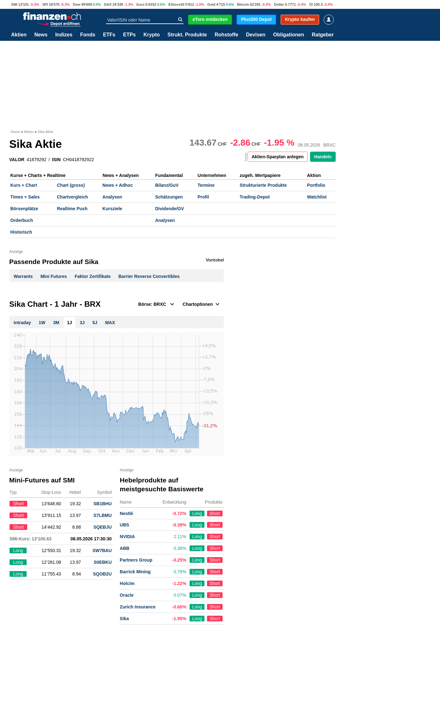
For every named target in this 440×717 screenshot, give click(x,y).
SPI (45, 4)
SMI (14, 4)
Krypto (151, 34)
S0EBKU (103, 562)
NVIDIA (127, 536)
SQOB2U (102, 573)
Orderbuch (21, 220)
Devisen (255, 34)
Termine (205, 185)
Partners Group (136, 560)
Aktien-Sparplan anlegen (278, 156)
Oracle (127, 595)
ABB (124, 548)
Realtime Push (72, 208)
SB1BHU (103, 503)
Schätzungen (169, 196)
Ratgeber (323, 34)
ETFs (109, 34)
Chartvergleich (72, 196)
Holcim (127, 583)
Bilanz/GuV (166, 185)
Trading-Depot (255, 196)
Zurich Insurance (138, 606)
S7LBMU (103, 515)
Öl (311, 4)
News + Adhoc (117, 185)
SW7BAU (102, 550)
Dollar (279, 4)
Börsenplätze (24, 208)
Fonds (87, 34)
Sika (124, 618)
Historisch (21, 232)
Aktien (19, 34)
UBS (124, 524)
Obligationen (288, 34)
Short (215, 513)
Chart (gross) (71, 185)
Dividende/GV (169, 208)
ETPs (129, 34)
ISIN (56, 159)
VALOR (16, 159)
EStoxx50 (176, 4)
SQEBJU (103, 527)
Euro (140, 4)
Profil (203, 196)
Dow (77, 4)
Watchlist (317, 196)
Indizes (63, 34)
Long (197, 513)
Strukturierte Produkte (263, 185)
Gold (211, 4)
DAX (108, 4)
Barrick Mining (135, 571)
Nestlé (126, 513)
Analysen (112, 196)
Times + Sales (25, 196)
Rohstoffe (226, 34)
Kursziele (112, 208)
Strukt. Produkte (187, 34)
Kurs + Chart (23, 185)
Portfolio (316, 185)
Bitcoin (243, 4)
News (41, 34)
